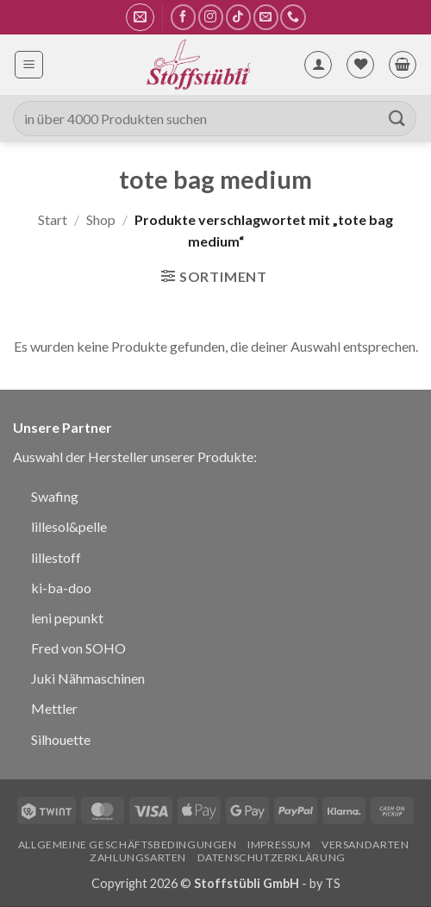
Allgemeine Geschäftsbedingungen (127, 844)
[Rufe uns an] (292, 16)
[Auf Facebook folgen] (183, 16)
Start (52, 219)
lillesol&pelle (69, 526)
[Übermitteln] (397, 118)
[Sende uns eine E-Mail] (265, 16)
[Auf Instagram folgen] (210, 16)
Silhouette (61, 739)
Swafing (54, 496)
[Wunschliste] (360, 64)
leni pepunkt (67, 618)
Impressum (279, 844)
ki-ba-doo (61, 587)
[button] (140, 17)
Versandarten (365, 844)
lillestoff (56, 557)
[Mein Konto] (318, 64)
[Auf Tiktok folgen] (238, 16)
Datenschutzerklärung (271, 857)
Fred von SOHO (78, 648)
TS (332, 883)
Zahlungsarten (138, 857)
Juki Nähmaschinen (88, 678)
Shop (101, 219)
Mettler (54, 708)
